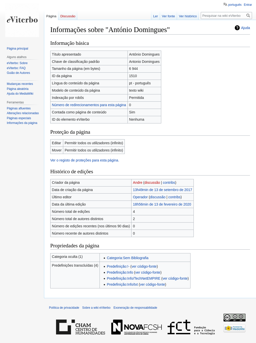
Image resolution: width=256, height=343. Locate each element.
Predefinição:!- (118, 266)
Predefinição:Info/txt (122, 284)
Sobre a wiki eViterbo (96, 307)
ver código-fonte (144, 266)
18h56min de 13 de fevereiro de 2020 (162, 204)
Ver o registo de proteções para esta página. (84, 160)
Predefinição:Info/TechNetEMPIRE (133, 278)
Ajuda (245, 28)
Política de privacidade (64, 307)
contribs (169, 183)
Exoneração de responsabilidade (135, 307)
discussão (152, 183)
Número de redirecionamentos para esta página (89, 105)
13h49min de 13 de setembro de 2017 (162, 190)
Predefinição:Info (120, 272)
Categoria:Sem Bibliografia (127, 258)
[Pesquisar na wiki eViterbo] (226, 15)
